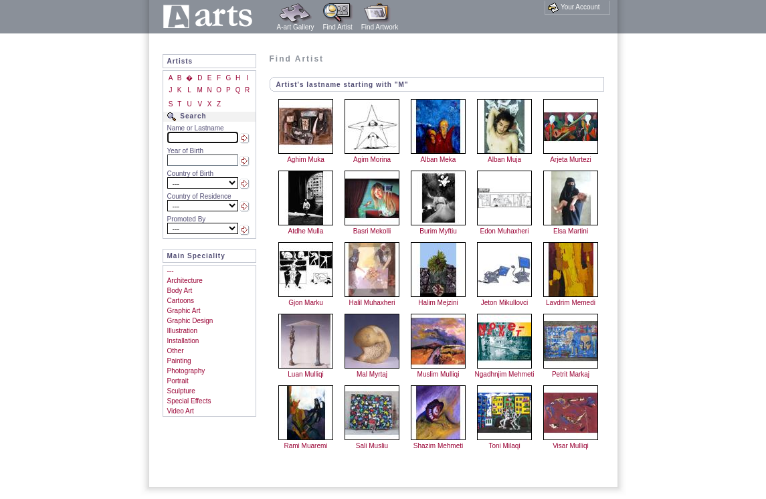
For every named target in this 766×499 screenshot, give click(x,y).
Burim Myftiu (438, 231)
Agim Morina (372, 159)
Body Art (180, 290)
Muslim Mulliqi (438, 374)
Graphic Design (190, 320)
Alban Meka (438, 159)
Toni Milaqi (504, 446)
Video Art (180, 411)
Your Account (573, 7)
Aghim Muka (305, 159)
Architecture (185, 280)
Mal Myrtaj (372, 374)
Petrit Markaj (570, 374)
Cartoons (181, 300)
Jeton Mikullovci (505, 302)
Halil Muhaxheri (372, 302)
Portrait (178, 381)
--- (170, 270)
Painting (179, 361)
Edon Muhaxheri (504, 231)
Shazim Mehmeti (438, 446)
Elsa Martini (570, 231)
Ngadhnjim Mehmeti (505, 374)
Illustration (182, 330)
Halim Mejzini (438, 302)
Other (175, 351)
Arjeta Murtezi (570, 159)
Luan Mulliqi (305, 374)
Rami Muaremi (305, 446)
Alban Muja (504, 159)
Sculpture (181, 391)
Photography (186, 371)
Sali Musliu (372, 446)
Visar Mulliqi (571, 446)
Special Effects (189, 401)
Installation (183, 340)
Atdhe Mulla (306, 231)
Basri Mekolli (372, 231)
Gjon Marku (305, 302)
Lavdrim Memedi (570, 302)
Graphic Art (184, 310)
